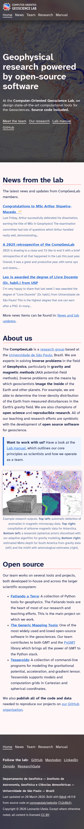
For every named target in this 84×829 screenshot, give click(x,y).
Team (31, 15)
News (19, 15)
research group (52, 349)
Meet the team (14, 121)
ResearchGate (29, 766)
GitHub (8, 128)
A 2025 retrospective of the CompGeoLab (38, 245)
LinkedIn (71, 760)
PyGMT (69, 643)
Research (45, 15)
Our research (39, 121)
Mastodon (53, 760)
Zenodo (9, 766)
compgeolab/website (43, 803)
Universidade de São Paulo (30, 355)
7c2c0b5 (64, 803)
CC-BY (45, 815)
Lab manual (61, 121)
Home (7, 15)
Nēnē (62, 797)
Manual (62, 15)
